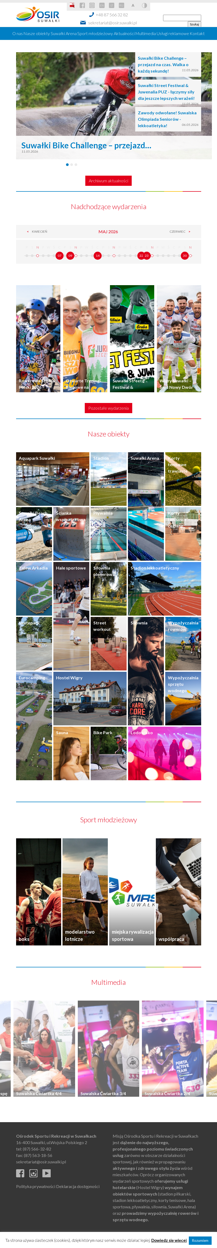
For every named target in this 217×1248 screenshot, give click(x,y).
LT (112, 5)
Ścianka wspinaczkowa (71, 516)
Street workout (102, 626)
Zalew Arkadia (33, 567)
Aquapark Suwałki (37, 458)
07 (59, 256)
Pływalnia (103, 512)
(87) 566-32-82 (37, 1148)
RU (121, 5)
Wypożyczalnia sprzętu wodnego (183, 684)
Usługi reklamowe (173, 33)
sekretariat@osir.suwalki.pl (112, 22)
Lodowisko (142, 732)
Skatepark (29, 622)
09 (70, 256)
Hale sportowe (71, 567)
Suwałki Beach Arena (33, 516)
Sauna (62, 732)
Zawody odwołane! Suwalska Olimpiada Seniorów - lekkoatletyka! (167, 119)
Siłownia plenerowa (104, 571)
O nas (17, 33)
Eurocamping (32, 677)
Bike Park (102, 732)
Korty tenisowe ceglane (177, 519)
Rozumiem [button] (200, 1240)
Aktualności (124, 33)
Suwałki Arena (64, 33)
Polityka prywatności (35, 1186)
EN (102, 5)
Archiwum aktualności (108, 180)
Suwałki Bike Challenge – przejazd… (86, 145)
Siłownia (139, 622)
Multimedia (145, 33)
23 (147, 256)
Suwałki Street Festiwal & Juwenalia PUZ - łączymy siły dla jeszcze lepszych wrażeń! (166, 92)
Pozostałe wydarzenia (108, 407)
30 (185, 256)
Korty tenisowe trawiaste (177, 464)
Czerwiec (181, 231)
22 (141, 256)
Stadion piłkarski (102, 461)
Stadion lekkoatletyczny (155, 567)
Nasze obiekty (36, 33)
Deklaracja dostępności (78, 1186)
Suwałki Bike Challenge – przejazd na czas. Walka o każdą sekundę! (163, 64)
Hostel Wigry (69, 677)
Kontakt (197, 33)
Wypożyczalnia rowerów (183, 626)
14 (98, 256)
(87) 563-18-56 (38, 1155)
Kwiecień (35, 231)
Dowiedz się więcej (169, 1240)
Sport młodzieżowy (95, 33)
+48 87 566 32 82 (112, 14)
